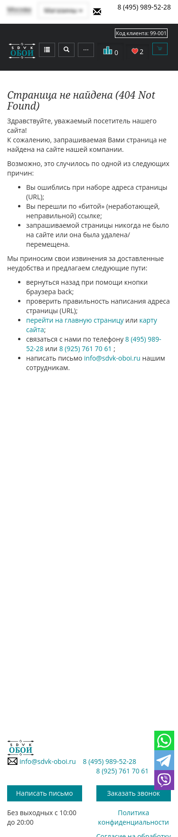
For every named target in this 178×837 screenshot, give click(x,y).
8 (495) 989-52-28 (144, 6)
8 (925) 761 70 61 (86, 348)
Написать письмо (44, 793)
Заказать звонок (133, 793)
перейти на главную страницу (74, 320)
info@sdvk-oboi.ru (112, 358)
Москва (19, 9)
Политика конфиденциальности (133, 817)
